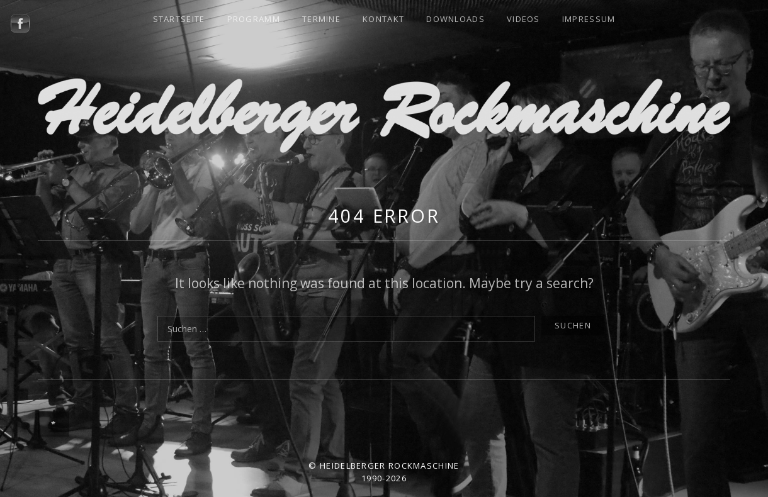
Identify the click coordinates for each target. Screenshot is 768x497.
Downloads (455, 19)
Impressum (589, 19)
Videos (523, 19)
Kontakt (383, 19)
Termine (321, 19)
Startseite (179, 19)
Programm (253, 19)
